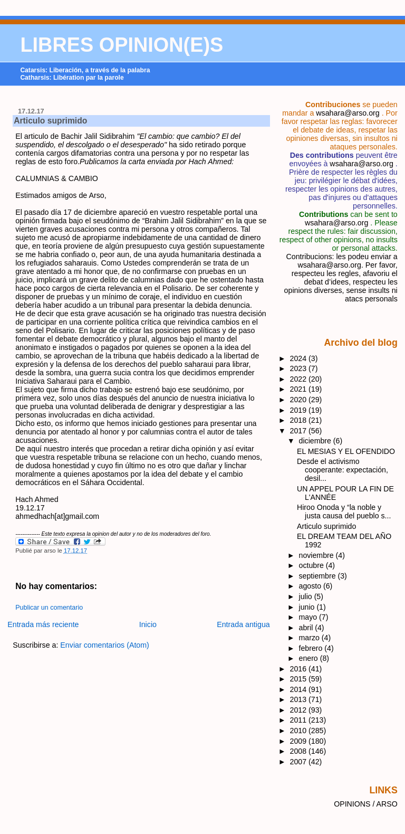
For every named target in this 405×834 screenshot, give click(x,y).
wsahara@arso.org (347, 113)
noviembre (317, 555)
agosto (311, 586)
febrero (312, 648)
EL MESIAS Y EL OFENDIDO (346, 451)
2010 (299, 730)
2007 (299, 761)
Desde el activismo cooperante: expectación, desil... (342, 469)
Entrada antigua (243, 624)
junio (308, 607)
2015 (299, 679)
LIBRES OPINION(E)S (121, 45)
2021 (299, 389)
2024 (299, 358)
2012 (299, 710)
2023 (299, 368)
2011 (299, 720)
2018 (299, 420)
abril (307, 627)
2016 (299, 669)
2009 (299, 741)
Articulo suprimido (50, 120)
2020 (299, 399)
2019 (299, 410)
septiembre (318, 576)
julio (306, 596)
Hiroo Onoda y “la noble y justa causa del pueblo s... (344, 511)
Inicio (148, 624)
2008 (299, 751)
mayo (309, 617)
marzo (310, 637)
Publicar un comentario (49, 607)
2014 (299, 689)
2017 (299, 431)
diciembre (316, 441)
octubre (312, 565)
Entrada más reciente (43, 624)
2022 (299, 379)
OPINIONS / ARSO (366, 804)
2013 (299, 699)
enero (309, 658)
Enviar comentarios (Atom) (104, 645)
